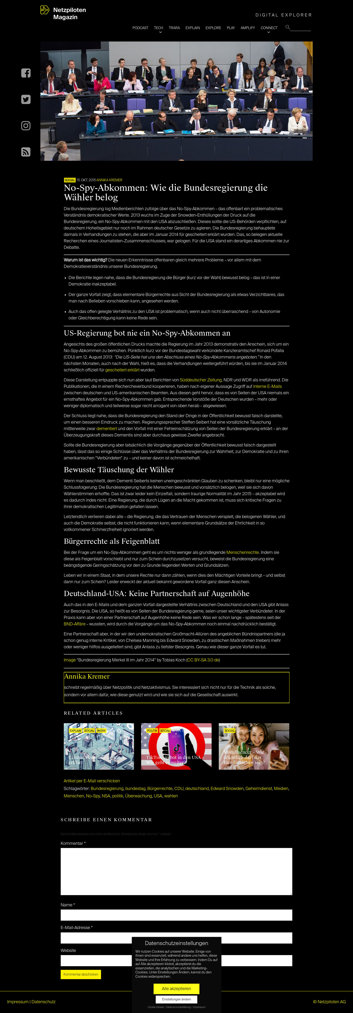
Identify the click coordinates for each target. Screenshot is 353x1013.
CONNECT (269, 28)
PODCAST (140, 28)
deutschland (197, 789)
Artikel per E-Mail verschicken (92, 781)
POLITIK (152, 731)
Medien (281, 789)
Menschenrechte (242, 553)
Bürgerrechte (159, 789)
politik (117, 796)
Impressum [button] (199, 1007)
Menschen (74, 796)
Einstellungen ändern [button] (176, 999)
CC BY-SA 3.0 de (203, 660)
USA (158, 796)
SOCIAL (70, 180)
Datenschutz (44, 1002)
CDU (178, 789)
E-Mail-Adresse (77, 928)
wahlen (171, 796)
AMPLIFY (248, 28)
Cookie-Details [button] (156, 1007)
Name (68, 905)
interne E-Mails (267, 386)
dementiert (106, 429)
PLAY (231, 28)
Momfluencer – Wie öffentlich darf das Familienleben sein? (244, 757)
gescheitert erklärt (122, 370)
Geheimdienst (259, 789)
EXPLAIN (193, 28)
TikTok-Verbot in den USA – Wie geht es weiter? (175, 760)
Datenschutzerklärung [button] (178, 1007)
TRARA (174, 28)
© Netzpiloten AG (329, 1002)
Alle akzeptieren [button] (176, 989)
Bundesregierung (107, 789)
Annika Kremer (109, 180)
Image (70, 660)
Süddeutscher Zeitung (201, 380)
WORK (101, 731)
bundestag (135, 789)
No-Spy (93, 796)
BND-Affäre (75, 624)
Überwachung (138, 796)
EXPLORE (213, 28)
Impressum (18, 1002)
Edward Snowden (227, 789)
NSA (106, 796)
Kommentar (73, 844)
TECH (158, 28)
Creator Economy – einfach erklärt (97, 760)
